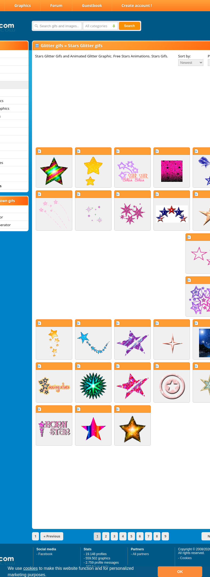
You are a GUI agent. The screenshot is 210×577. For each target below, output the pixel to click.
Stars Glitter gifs (85, 46)
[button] (48, 575)
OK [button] (180, 572)
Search (129, 26)
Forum (56, 5)
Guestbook (92, 5)
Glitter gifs (52, 46)
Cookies (186, 558)
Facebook (45, 554)
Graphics (22, 5)
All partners (141, 554)
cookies (30, 568)
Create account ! (137, 5)
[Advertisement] (109, 106)
